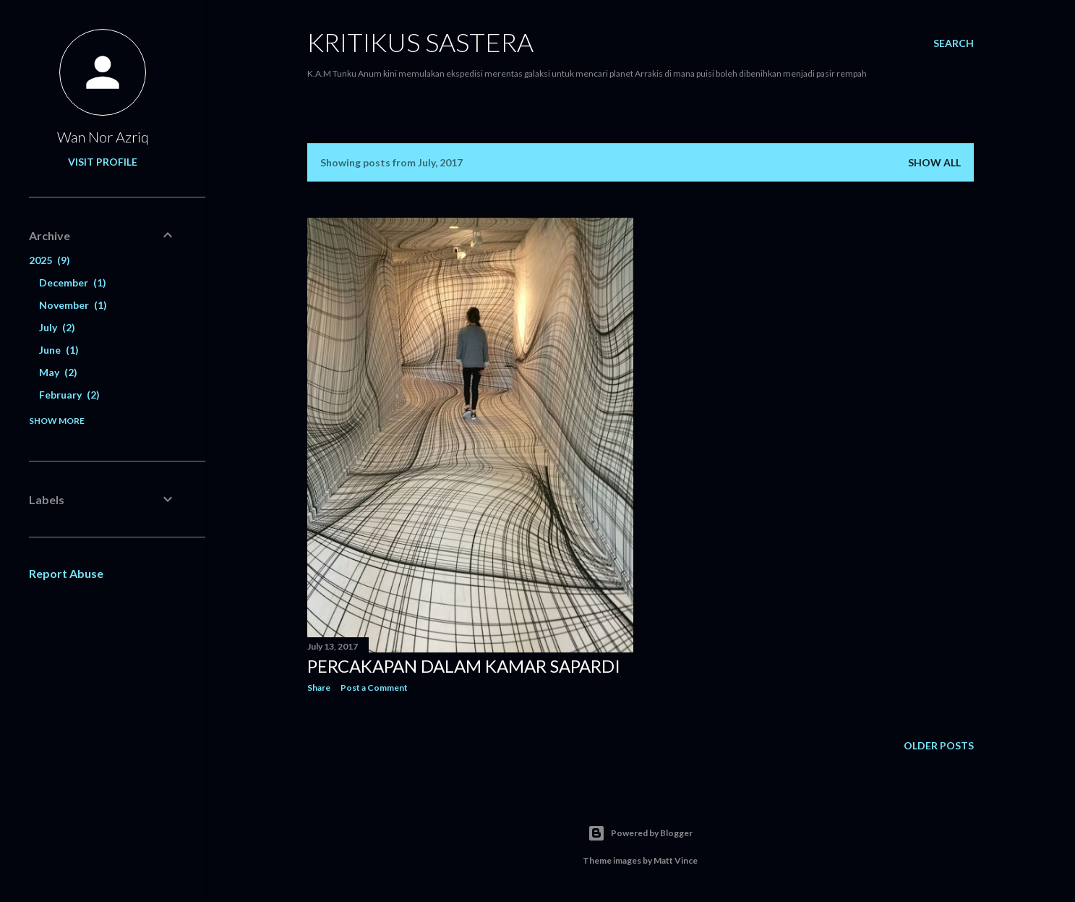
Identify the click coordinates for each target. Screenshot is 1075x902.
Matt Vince (676, 860)
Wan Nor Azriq (103, 136)
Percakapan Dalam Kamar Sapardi (463, 665)
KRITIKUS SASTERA (420, 42)
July (57, 327)
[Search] (953, 43)
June (59, 350)
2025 (49, 260)
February (69, 394)
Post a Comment (374, 687)
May (58, 372)
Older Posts (939, 745)
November (73, 305)
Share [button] (318, 687)
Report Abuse (66, 573)
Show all (934, 162)
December (72, 282)
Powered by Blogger (640, 833)
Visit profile (102, 162)
